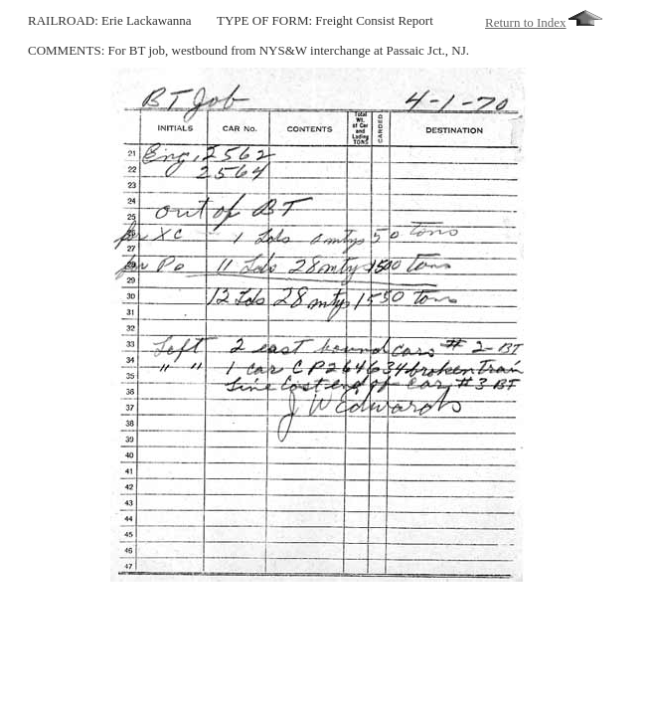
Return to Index (544, 22)
